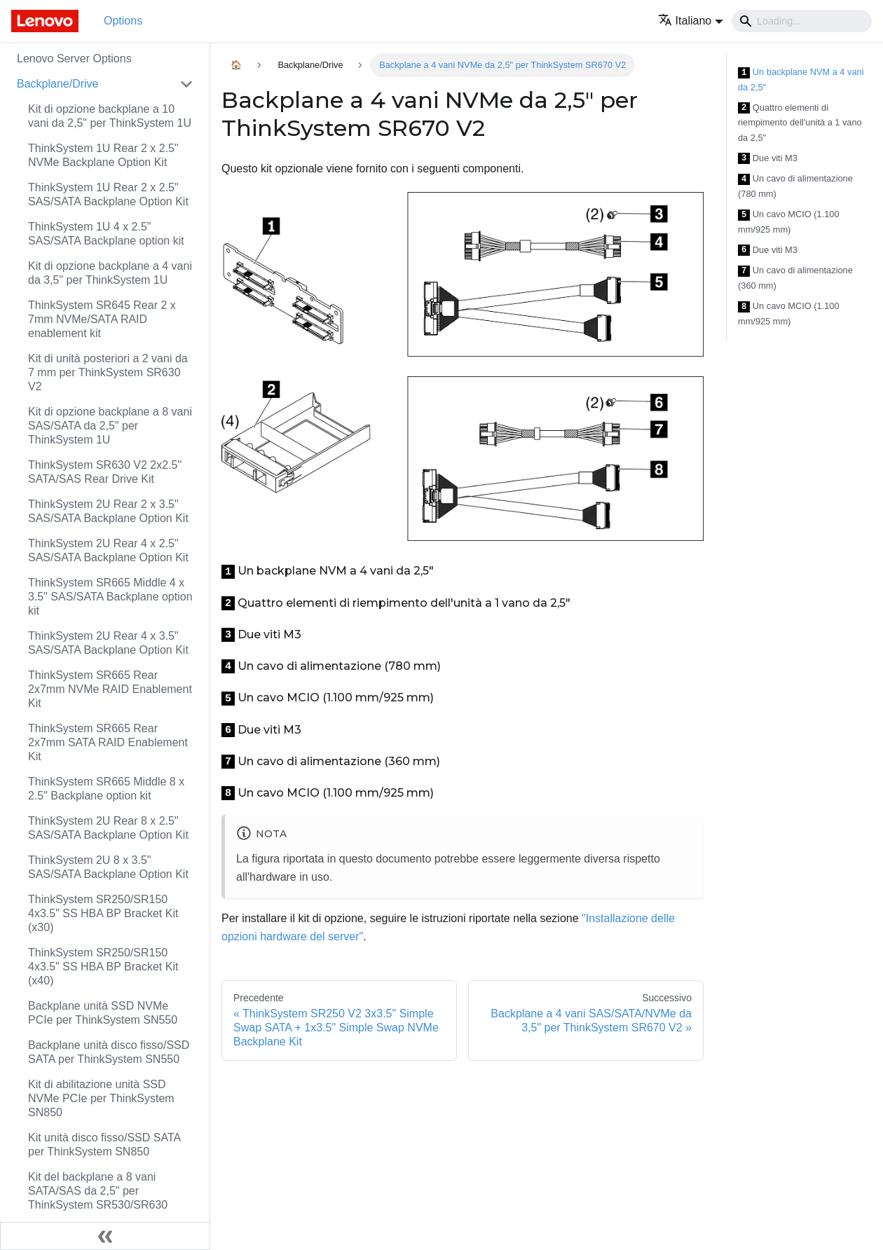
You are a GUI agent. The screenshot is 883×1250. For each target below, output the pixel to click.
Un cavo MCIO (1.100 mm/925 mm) (789, 222)
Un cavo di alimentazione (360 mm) (795, 278)
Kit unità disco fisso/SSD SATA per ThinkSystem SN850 (104, 1145)
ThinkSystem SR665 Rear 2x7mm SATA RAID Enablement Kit (108, 742)
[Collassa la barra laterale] (105, 1236)
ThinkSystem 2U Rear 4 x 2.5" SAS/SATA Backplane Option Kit (108, 550)
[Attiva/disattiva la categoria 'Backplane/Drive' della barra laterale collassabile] (186, 84)
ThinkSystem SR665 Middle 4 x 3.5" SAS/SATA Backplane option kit (110, 597)
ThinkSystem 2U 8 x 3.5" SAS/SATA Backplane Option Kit (108, 867)
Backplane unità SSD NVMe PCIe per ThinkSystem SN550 (102, 1013)
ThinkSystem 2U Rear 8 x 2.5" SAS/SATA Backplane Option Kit (108, 828)
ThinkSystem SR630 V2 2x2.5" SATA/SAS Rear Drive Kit (105, 472)
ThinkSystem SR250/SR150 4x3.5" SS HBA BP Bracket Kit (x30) (103, 913)
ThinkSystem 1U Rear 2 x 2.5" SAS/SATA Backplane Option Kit (108, 194)
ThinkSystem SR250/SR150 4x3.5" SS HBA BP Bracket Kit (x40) (103, 967)
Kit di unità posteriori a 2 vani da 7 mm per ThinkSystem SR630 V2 (108, 372)
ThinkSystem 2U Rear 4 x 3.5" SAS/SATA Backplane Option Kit (108, 643)
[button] (690, 21)
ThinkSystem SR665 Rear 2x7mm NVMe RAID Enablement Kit (110, 689)
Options (123, 21)
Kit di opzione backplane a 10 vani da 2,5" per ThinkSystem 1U (109, 116)
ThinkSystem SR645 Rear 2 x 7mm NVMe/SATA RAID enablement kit (102, 319)
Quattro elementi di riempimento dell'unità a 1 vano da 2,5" (800, 122)
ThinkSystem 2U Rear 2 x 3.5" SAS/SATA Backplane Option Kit (108, 511)
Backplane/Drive (58, 84)
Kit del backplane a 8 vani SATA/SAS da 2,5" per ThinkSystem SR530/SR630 (97, 1191)
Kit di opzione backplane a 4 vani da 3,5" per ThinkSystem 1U (110, 273)
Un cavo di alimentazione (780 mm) (795, 186)
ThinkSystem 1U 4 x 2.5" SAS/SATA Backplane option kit (106, 234)
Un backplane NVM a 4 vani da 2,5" (800, 79)
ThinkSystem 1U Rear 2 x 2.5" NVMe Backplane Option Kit (103, 155)
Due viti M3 (768, 159)
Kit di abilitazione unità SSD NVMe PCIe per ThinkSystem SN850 (101, 1098)
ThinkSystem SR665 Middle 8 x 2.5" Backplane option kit (106, 789)
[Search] (802, 21)
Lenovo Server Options (74, 58)
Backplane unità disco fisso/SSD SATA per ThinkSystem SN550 (108, 1052)
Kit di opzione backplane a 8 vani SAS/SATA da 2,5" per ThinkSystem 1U (110, 426)
